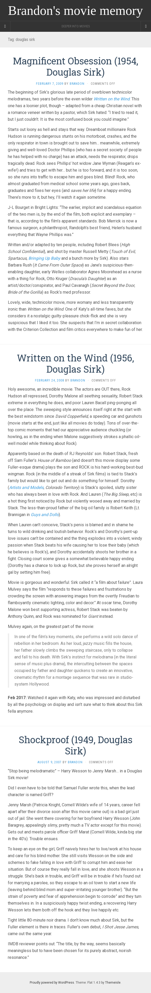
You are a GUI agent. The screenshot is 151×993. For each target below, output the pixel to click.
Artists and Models (26, 487)
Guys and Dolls (45, 514)
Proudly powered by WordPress (52, 982)
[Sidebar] (5, 26)
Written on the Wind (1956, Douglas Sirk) (75, 363)
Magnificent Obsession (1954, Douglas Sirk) (75, 66)
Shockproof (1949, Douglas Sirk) (75, 745)
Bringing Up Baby (44, 258)
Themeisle (112, 982)
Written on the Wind (112, 98)
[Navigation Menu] (146, 26)
